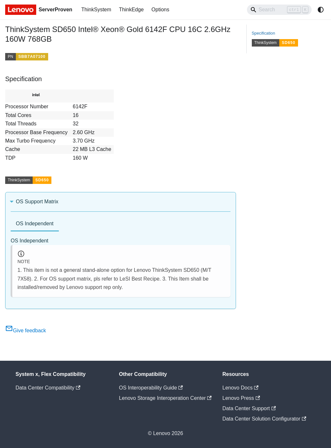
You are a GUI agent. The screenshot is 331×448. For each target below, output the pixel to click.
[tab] (35, 224)
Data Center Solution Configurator (264, 418)
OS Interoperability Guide (151, 387)
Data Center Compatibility (48, 387)
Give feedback (25, 330)
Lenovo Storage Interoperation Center (165, 398)
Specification (263, 33)
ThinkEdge (131, 9)
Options (160, 9)
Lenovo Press (241, 398)
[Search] (279, 10)
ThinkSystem (96, 9)
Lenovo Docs (240, 387)
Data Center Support (249, 408)
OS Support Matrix (37, 201)
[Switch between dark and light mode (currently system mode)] (320, 10)
